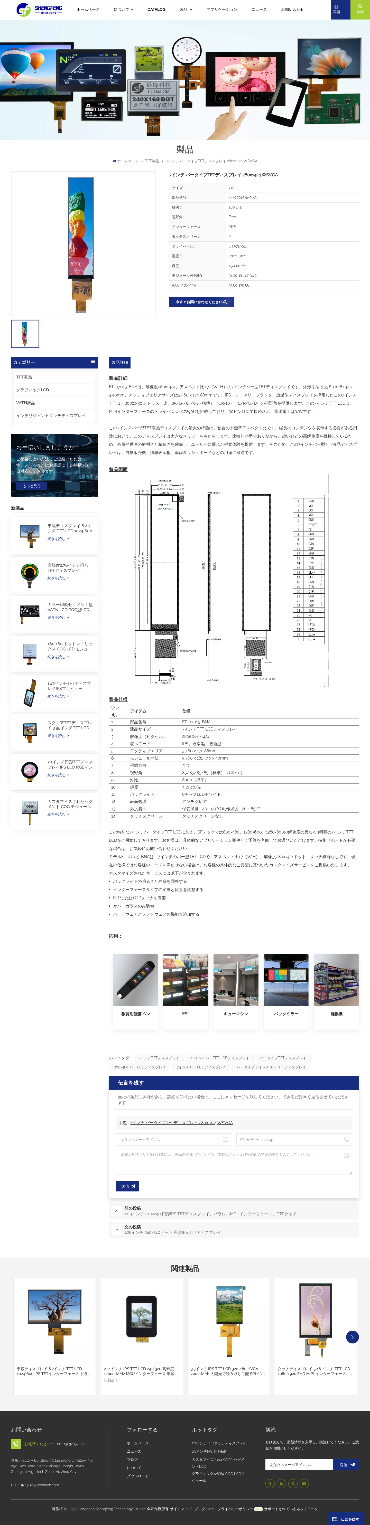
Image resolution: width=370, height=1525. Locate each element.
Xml (211, 1509)
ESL (186, 1013)
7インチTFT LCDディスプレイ (201, 1067)
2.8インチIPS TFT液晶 (209, 1451)
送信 (346, 1464)
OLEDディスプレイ (34, 428)
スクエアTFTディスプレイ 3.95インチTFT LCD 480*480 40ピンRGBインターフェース (70, 787)
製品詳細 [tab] (120, 362)
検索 (360, 12)
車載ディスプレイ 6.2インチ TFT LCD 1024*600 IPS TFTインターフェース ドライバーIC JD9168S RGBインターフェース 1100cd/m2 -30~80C (70, 590)
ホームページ (88, 9)
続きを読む (58, 601)
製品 (184, 9)
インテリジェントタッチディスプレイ (51, 415)
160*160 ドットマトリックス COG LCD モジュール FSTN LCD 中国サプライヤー (71, 709)
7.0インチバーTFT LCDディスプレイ (219, 1058)
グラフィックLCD (32, 389)
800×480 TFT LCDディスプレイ (140, 1067)
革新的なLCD (28, 441)
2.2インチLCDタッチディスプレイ (219, 1443)
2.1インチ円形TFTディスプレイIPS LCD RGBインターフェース (70, 827)
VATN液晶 (25, 402)
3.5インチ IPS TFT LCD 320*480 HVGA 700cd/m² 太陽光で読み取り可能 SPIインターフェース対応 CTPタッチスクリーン (227, 1371)
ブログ (132, 1459)
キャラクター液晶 (32, 479)
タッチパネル (28, 454)
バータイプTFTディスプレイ (283, 1058)
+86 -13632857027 (69, 1444)
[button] (352, 1337)
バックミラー (286, 1013)
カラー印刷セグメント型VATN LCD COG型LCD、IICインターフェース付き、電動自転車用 (70, 669)
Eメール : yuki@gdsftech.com (35, 1485)
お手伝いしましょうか (45, 509)
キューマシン (236, 1013)
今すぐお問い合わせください (199, 302)
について (121, 9)
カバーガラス (28, 467)
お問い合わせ (292, 9)
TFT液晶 (152, 161)
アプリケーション (222, 9)
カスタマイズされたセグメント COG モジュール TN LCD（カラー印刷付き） (70, 866)
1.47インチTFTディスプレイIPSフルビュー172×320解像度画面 (69, 748)
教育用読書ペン (135, 1013)
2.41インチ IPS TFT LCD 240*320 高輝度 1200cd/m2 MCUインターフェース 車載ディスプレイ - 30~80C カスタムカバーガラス (141, 1371)
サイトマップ (181, 1509)
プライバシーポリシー (235, 1509)
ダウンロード (138, 1476)
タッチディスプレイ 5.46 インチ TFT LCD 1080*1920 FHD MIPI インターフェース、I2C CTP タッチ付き (314, 1371)
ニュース (259, 9)
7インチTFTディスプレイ (158, 1058)
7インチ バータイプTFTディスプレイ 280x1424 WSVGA (181, 1122)
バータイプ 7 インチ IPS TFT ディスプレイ (271, 1067)
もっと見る (32, 548)
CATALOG (156, 9)
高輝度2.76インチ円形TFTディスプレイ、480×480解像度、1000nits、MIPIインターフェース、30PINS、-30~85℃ (70, 630)
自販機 (336, 1013)
